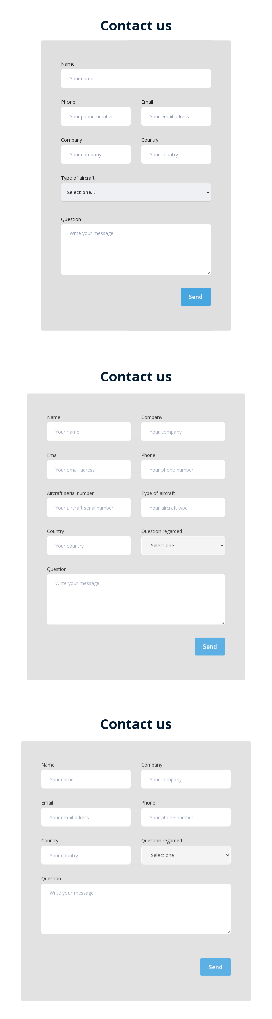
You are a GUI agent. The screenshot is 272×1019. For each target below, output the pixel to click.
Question (71, 219)
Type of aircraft (78, 177)
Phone (68, 102)
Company (71, 139)
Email (147, 102)
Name (68, 64)
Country (149, 139)
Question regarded (161, 542)
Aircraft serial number (70, 504)
